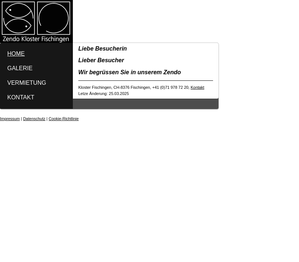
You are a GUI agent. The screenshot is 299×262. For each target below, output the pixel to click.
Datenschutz (34, 118)
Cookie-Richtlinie (64, 118)
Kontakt (197, 87)
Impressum (10, 118)
